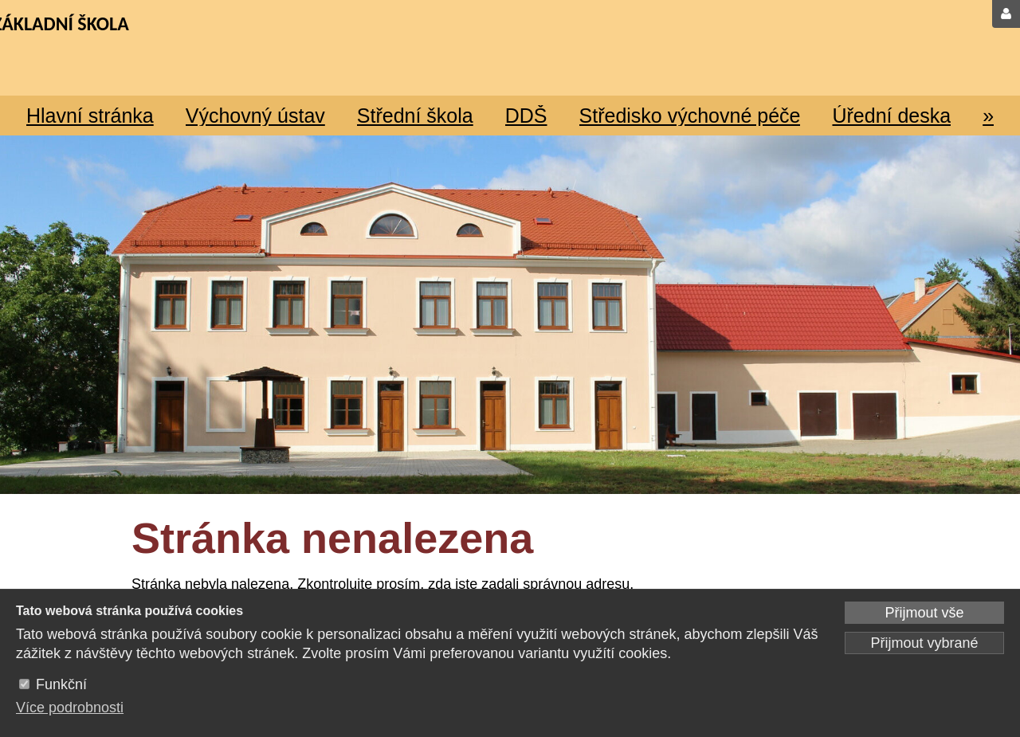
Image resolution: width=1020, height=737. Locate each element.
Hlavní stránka (90, 115)
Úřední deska (891, 115)
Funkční (61, 684)
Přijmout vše (924, 613)
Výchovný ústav (255, 115)
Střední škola (415, 115)
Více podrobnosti (70, 707)
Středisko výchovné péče (690, 115)
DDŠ (526, 115)
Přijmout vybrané (924, 643)
